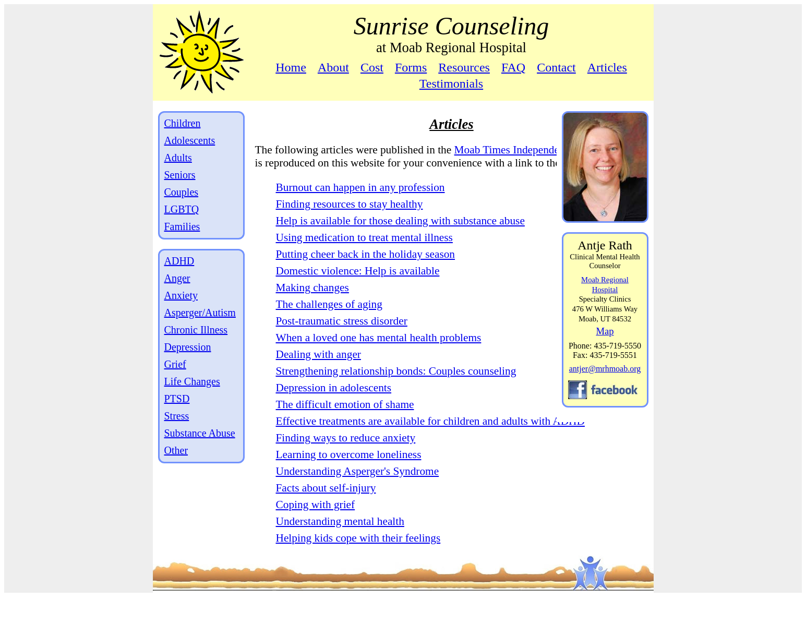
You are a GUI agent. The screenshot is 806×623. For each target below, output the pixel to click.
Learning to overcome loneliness (349, 480)
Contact (556, 67)
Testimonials (451, 83)
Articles (607, 67)
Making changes (312, 300)
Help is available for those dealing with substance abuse (400, 233)
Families (182, 226)
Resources (464, 67)
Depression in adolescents (334, 400)
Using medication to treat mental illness (364, 250)
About (333, 67)
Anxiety (181, 295)
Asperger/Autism (200, 312)
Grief (175, 364)
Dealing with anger (318, 367)
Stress (176, 416)
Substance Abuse (199, 433)
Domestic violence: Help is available (358, 284)
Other (176, 450)
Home (290, 67)
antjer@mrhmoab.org (605, 368)
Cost (371, 67)
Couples (181, 192)
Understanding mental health (340, 547)
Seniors (180, 175)
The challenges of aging (329, 317)
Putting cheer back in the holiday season (365, 267)
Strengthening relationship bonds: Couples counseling (396, 384)
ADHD (179, 261)
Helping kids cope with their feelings (358, 564)
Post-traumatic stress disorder (341, 334)
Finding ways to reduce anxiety (346, 464)
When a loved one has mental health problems (379, 350)
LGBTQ (181, 209)
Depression (187, 347)
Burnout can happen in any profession (360, 200)
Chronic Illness (196, 330)
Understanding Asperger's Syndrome (357, 497)
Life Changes (192, 381)
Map (604, 331)
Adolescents (189, 140)
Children (182, 123)
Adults (178, 157)
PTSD (177, 398)
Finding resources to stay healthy (349, 217)
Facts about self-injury (326, 514)
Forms (411, 67)
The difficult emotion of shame (345, 417)
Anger (177, 278)
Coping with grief (315, 530)
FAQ (513, 67)
